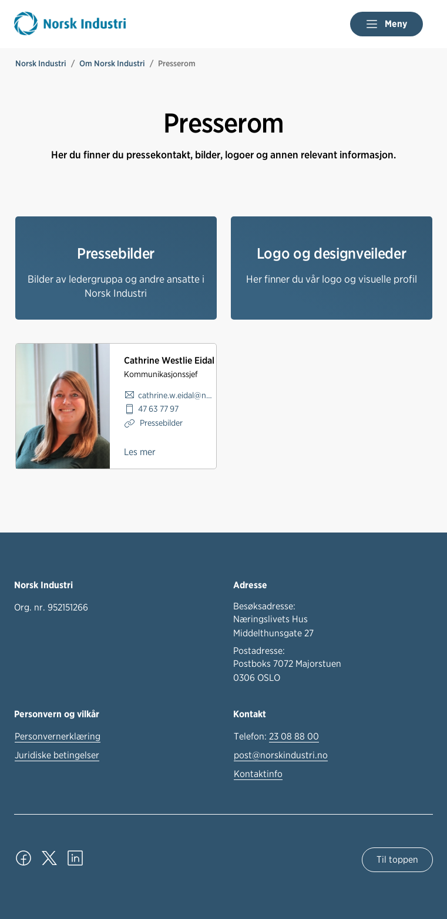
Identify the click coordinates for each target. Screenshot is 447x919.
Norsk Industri (40, 63)
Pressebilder (160, 423)
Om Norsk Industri (112, 63)
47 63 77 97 (158, 408)
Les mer (140, 451)
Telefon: (276, 736)
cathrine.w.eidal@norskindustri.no (177, 395)
